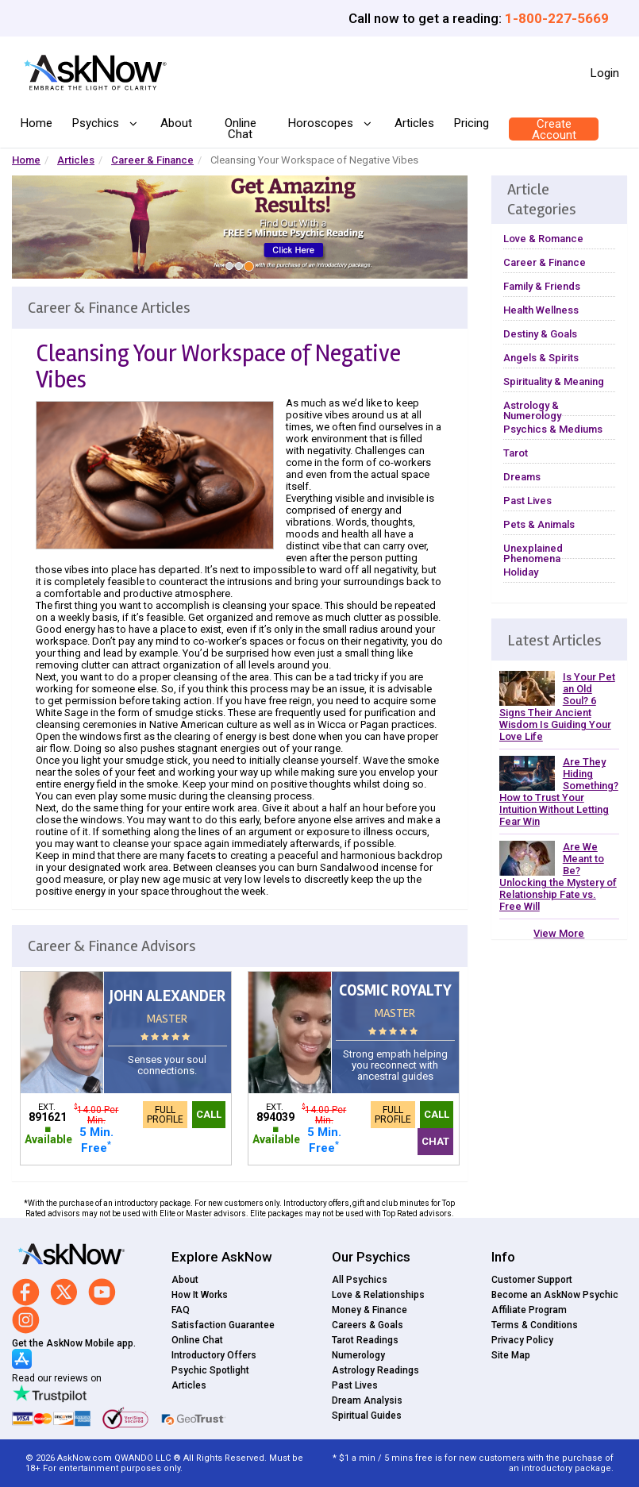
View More (558, 933)
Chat (435, 1141)
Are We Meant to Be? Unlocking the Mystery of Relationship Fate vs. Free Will (558, 876)
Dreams (522, 477)
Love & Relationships (378, 1294)
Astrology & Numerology (532, 410)
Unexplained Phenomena (533, 553)
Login (605, 73)
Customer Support (531, 1279)
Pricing (471, 123)
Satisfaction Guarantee (223, 1325)
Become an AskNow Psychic (554, 1294)
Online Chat (240, 128)
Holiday (520, 572)
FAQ (180, 1310)
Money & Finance (369, 1310)
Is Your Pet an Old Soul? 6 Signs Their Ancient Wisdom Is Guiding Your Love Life (557, 706)
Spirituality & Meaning (553, 381)
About (176, 123)
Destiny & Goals (540, 334)
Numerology (358, 1355)
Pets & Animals (539, 524)
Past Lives (527, 501)
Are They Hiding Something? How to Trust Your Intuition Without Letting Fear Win (558, 791)
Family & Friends (541, 286)
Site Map (510, 1355)
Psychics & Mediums (552, 429)
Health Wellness (541, 310)
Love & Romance (543, 239)
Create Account (554, 129)
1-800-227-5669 (557, 18)
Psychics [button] (97, 123)
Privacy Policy (522, 1340)
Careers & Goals (367, 1325)
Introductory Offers (213, 1355)
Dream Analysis (367, 1400)
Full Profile (165, 1114)
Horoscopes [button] (322, 123)
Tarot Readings (365, 1340)
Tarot (515, 453)
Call (208, 1114)
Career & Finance (152, 160)
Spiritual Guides (367, 1415)
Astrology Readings (375, 1370)
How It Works (199, 1294)
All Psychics (359, 1279)
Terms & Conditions (534, 1325)
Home (36, 123)
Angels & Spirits (541, 358)
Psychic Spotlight (210, 1370)
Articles (414, 123)
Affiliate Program (529, 1310)
